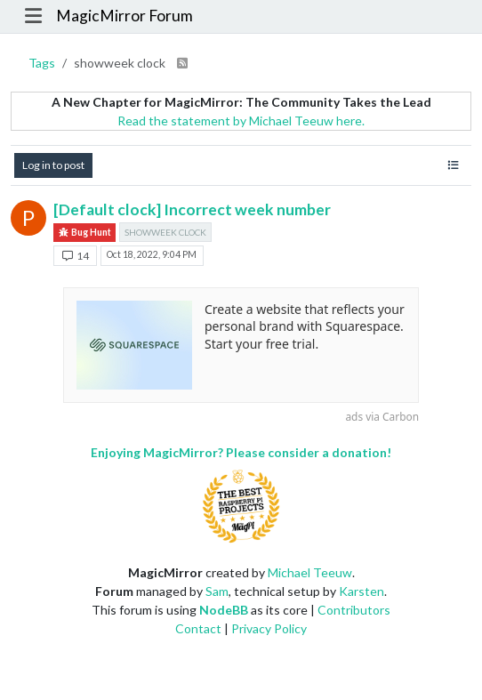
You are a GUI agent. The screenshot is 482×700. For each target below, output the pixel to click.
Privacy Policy (269, 628)
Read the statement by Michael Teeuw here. (241, 120)
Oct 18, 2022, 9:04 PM (152, 254)
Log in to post (53, 165)
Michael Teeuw (310, 572)
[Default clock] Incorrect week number (192, 209)
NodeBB (223, 609)
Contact (198, 628)
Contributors (353, 609)
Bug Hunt (84, 232)
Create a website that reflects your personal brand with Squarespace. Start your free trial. (305, 326)
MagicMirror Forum (124, 15)
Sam (217, 591)
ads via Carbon (382, 416)
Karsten (361, 591)
